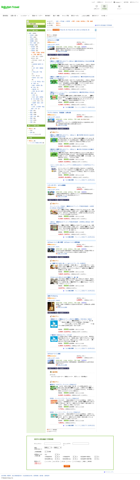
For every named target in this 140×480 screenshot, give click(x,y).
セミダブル (56, 461)
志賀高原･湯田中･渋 (37, 64)
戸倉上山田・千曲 (37, 72)
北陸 (31, 110)
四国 (31, 118)
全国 (57, 21)
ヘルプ (93, 2)
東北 (31, 37)
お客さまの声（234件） (54, 358)
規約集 (41, 475)
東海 (31, 112)
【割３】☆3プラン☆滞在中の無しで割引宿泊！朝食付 (71, 319)
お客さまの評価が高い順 (82, 30)
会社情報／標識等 (6, 475)
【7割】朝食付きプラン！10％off (61, 335)
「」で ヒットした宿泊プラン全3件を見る (79, 425)
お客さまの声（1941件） (54, 117)
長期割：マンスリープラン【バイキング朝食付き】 (64, 398)
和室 (84, 461)
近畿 (31, 114)
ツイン (69, 461)
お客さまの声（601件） (54, 44)
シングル (48, 461)
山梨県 (33, 48)
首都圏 (32, 41)
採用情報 (36, 475)
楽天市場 (126, 2)
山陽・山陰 (33, 116)
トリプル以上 (77, 461)
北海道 (32, 35)
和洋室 (90, 461)
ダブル (63, 461)
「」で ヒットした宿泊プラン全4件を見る (79, 180)
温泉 (31, 132)
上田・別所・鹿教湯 (37, 68)
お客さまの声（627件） (54, 189)
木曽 (33, 95)
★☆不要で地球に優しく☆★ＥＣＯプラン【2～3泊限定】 (68, 263)
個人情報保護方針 (17, 475)
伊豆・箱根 (33, 43)
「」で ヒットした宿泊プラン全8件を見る (79, 107)
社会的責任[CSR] (27, 475)
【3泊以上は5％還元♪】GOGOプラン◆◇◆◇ (64, 277)
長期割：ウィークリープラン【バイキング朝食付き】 (65, 412)
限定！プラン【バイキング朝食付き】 (63, 384)
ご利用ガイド (100, 2)
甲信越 (62, 21)
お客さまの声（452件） (54, 246)
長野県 (68, 21)
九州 (31, 120)
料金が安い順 (63, 30)
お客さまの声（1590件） (54, 300)
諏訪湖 (34, 89)
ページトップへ (109, 472)
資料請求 (47, 475)
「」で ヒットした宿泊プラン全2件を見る (79, 237)
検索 (67, 466)
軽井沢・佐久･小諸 (37, 77)
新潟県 (33, 46)
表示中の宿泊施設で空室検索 (104, 25)
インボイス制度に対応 (36, 142)
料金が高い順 (71, 30)
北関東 (32, 39)
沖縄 (31, 122)
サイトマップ (108, 2)
